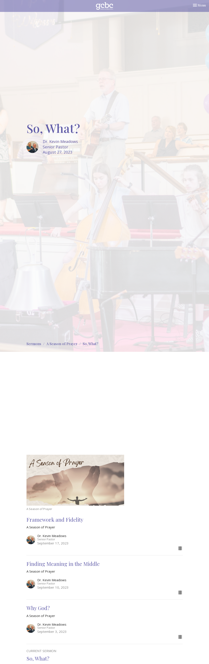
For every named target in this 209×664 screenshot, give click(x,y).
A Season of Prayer (61, 343)
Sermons (33, 343)
